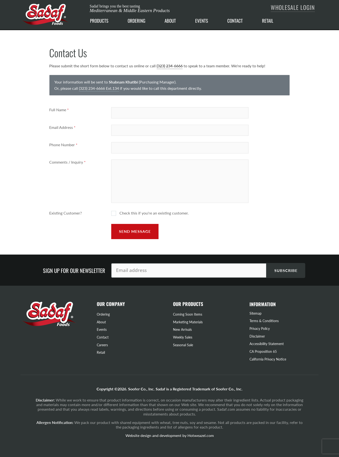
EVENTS (201, 20)
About (101, 322)
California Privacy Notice (267, 359)
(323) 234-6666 (170, 65)
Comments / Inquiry (67, 162)
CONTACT (235, 20)
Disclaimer (257, 336)
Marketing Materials (188, 322)
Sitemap (255, 313)
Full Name (59, 109)
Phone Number (63, 144)
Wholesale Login (293, 7)
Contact (103, 337)
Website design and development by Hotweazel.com (169, 435)
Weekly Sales (182, 337)
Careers (102, 345)
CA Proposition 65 (263, 351)
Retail (101, 352)
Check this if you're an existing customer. (150, 213)
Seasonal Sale (183, 345)
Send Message (135, 231)
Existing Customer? (65, 213)
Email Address (62, 127)
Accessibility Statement (266, 344)
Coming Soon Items (187, 314)
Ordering (103, 314)
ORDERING (136, 20)
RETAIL (267, 20)
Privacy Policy (259, 328)
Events (102, 329)
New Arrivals (182, 329)
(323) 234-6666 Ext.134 (99, 88)
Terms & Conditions (264, 321)
